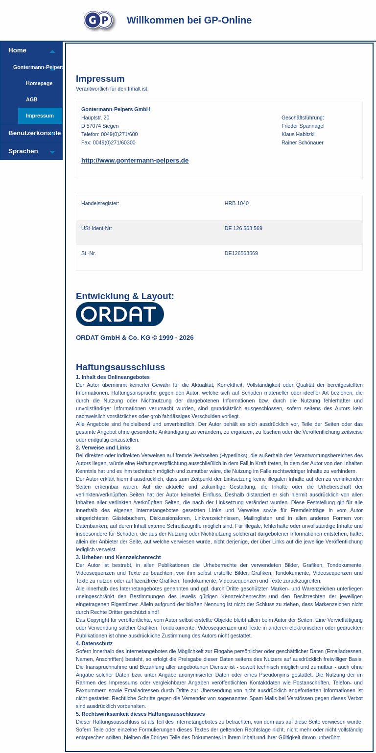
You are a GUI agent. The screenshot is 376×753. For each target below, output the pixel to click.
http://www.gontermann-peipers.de (134, 160)
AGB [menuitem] (32, 99)
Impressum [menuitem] (40, 115)
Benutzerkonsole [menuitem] (25, 133)
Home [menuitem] (17, 50)
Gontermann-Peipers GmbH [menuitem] (28, 67)
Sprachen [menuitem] (23, 151)
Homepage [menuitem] (39, 83)
